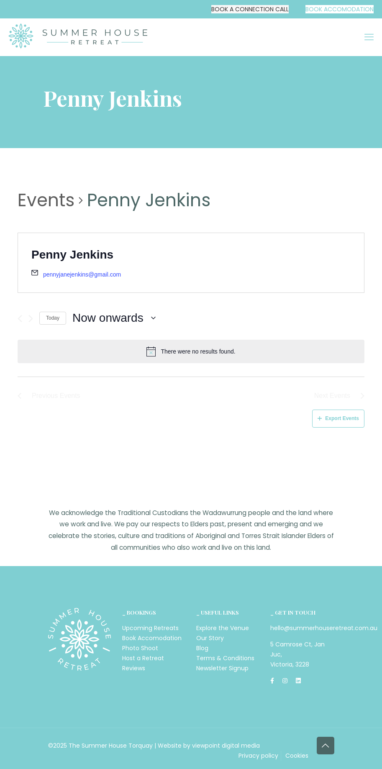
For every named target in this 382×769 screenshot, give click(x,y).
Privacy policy (258, 755)
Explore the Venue (222, 628)
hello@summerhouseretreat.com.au (323, 628)
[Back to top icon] (325, 745)
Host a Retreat (143, 658)
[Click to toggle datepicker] (114, 318)
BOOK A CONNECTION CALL (250, 9)
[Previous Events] (20, 319)
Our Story (210, 638)
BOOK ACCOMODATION (339, 9)
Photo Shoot (140, 648)
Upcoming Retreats (150, 628)
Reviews (133, 668)
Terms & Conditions (225, 658)
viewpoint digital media (226, 745)
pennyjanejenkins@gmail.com (82, 274)
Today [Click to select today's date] (52, 318)
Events (46, 200)
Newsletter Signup (222, 668)
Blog (202, 648)
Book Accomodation (152, 638)
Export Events (338, 418)
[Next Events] (30, 319)
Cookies (296, 755)
